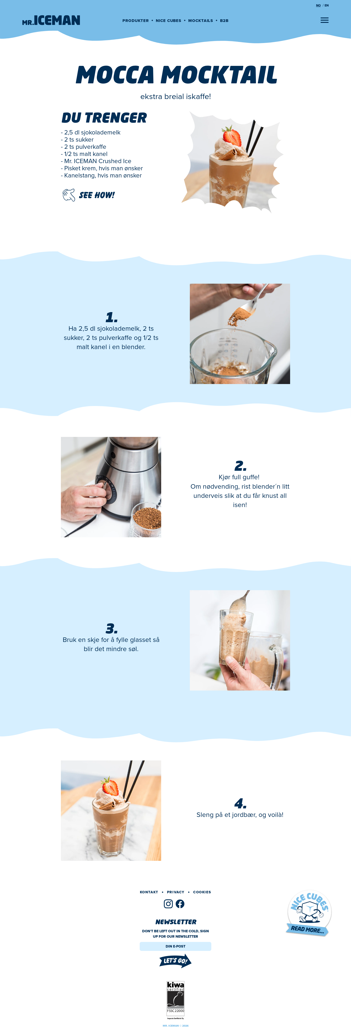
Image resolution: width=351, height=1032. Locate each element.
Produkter (135, 21)
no (318, 5)
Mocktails (200, 21)
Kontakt (149, 892)
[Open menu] (325, 20)
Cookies (202, 892)
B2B (224, 21)
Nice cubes (168, 21)
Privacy (175, 892)
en (327, 5)
